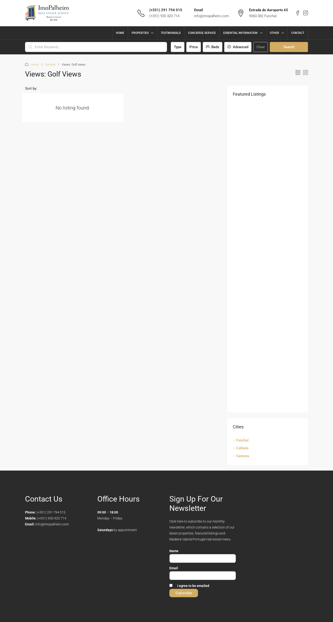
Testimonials (171, 33)
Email (173, 568)
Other (274, 33)
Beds (212, 47)
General (50, 64)
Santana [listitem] (241, 456)
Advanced (237, 47)
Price (193, 47)
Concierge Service (202, 33)
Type (177, 47)
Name (173, 551)
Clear (260, 47)
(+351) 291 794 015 (165, 10)
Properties (140, 33)
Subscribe (183, 593)
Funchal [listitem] (241, 440)
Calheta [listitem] (240, 448)
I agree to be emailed (193, 586)
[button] (298, 73)
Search (288, 47)
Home (120, 33)
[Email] (202, 575)
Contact (297, 33)
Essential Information (240, 33)
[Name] (202, 558)
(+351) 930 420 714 (164, 16)
